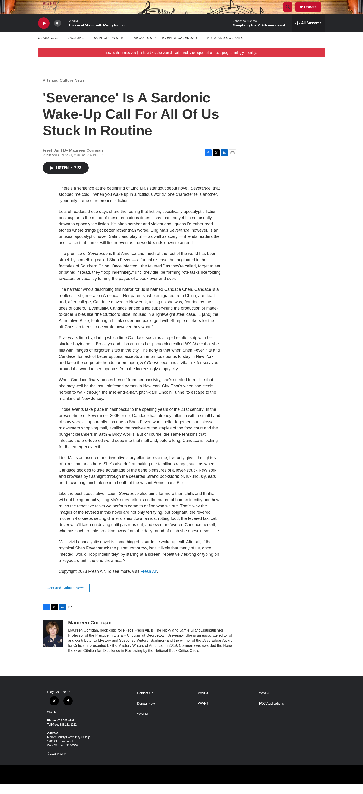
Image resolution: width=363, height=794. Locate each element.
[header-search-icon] (289, 12)
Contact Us (145, 703)
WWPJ (203, 703)
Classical (48, 48)
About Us (143, 48)
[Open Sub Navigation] (61, 48)
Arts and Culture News (64, 91)
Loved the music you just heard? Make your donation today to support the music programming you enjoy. (181, 63)
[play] (43, 33)
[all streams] (308, 33)
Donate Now (146, 714)
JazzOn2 (76, 48)
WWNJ (203, 714)
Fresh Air (149, 581)
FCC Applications (271, 714)
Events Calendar (179, 48)
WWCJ (264, 703)
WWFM (51, 722)
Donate (313, 12)
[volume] (58, 33)
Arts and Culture (225, 48)
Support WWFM (109, 48)
